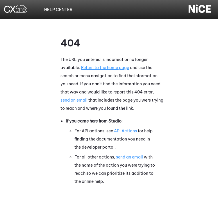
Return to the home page (105, 67)
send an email (73, 100)
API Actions (125, 131)
